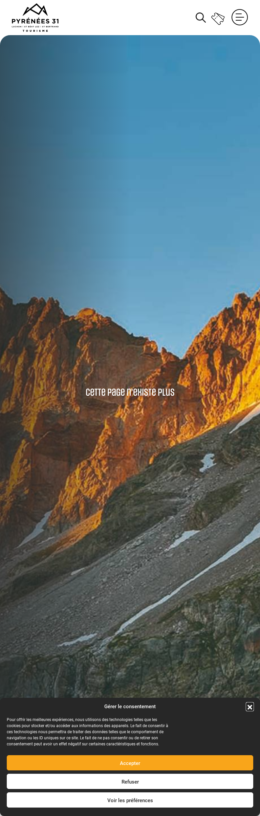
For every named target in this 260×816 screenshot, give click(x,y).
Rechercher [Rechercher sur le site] (201, 18)
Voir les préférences (130, 800)
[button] (249, 706)
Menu (239, 17)
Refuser (130, 781)
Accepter (130, 763)
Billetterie (218, 17)
